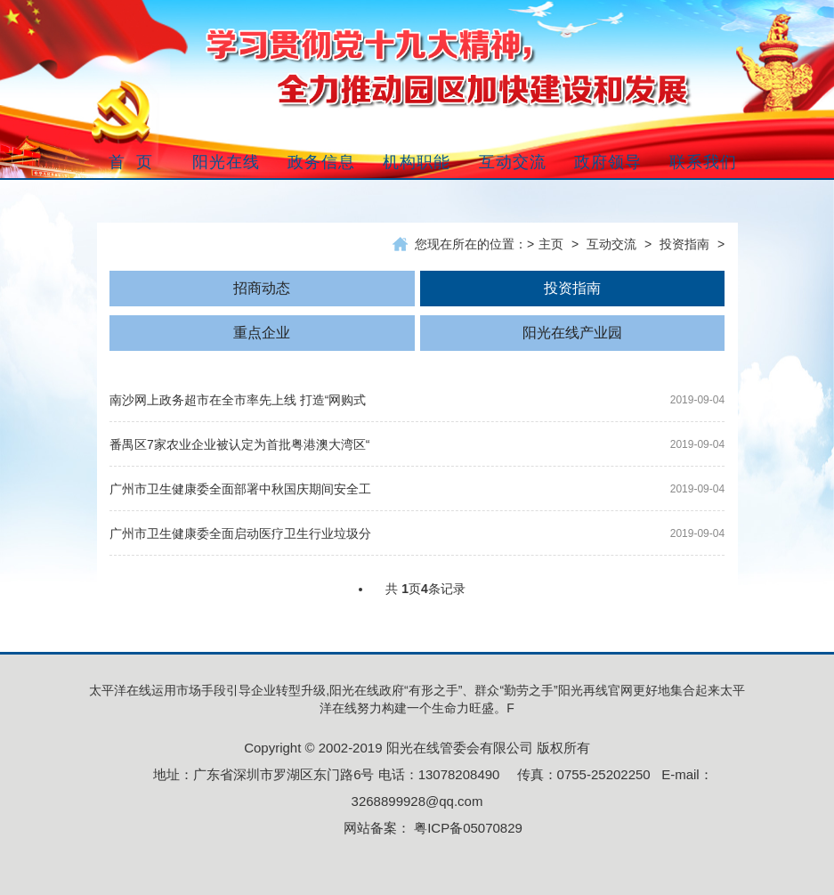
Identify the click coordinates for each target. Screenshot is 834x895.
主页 (550, 244)
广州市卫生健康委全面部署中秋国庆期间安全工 (240, 489)
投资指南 (684, 244)
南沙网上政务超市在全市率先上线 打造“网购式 (238, 400)
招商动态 (261, 288)
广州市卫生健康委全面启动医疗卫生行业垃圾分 (240, 533)
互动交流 (611, 244)
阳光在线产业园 (572, 332)
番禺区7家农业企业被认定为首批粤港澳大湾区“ (239, 444)
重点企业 (261, 332)
